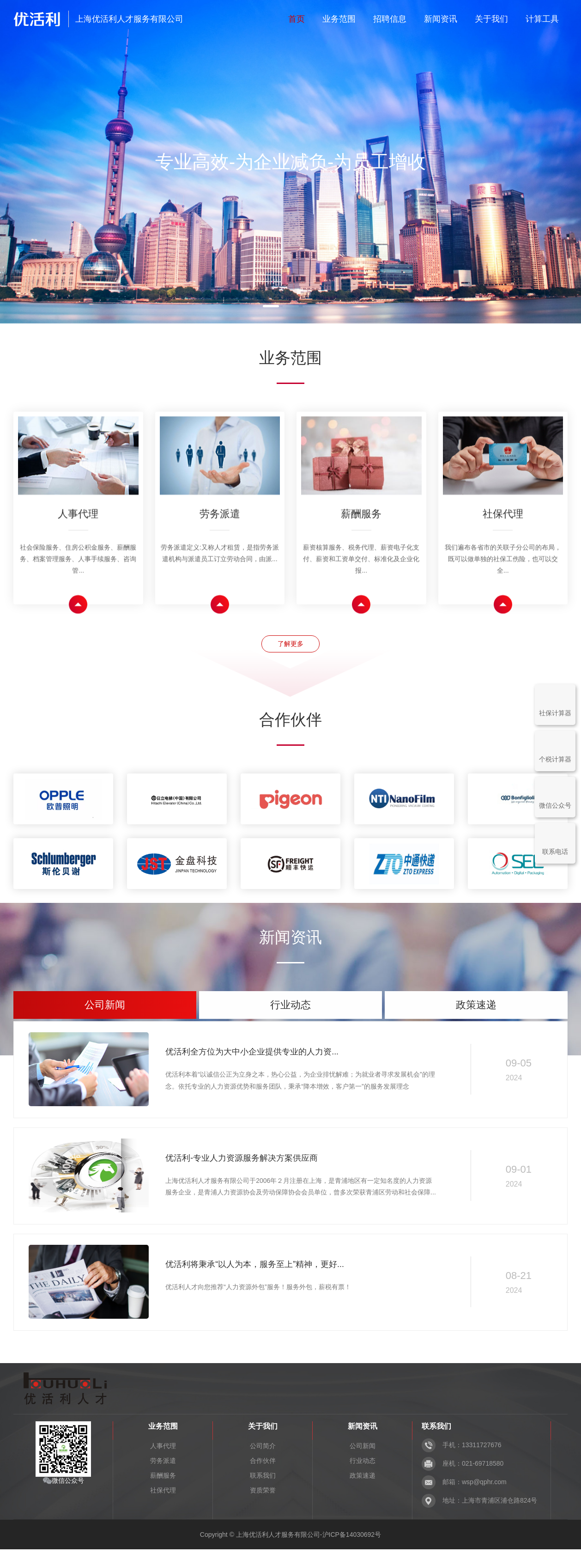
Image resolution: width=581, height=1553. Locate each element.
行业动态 (362, 1464)
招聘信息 (389, 19)
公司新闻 (362, 1449)
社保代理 (163, 1494)
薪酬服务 (163, 1479)
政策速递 (362, 1479)
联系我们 (263, 1479)
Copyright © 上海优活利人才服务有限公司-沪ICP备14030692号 (290, 1538)
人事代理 (163, 1449)
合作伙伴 (263, 1464)
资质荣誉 (263, 1494)
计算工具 (542, 19)
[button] (271, 306)
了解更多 (290, 645)
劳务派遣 (163, 1464)
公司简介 (263, 1449)
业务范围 (339, 19)
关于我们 (491, 19)
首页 (296, 19)
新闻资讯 (440, 19)
